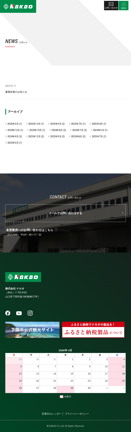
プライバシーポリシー (77, 413)
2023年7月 (97, 136)
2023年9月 (55, 136)
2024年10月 (36, 130)
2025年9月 (55, 123)
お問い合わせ (111, 5)
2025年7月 (76, 123)
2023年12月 (34, 136)
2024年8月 (57, 130)
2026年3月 (13, 123)
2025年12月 (34, 123)
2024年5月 (98, 130)
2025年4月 (97, 123)
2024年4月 (13, 136)
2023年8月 (76, 136)
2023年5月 (13, 142)
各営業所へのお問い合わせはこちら (29, 230)
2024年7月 (77, 130)
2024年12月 (14, 130)
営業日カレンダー (51, 413)
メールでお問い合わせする (65, 213)
